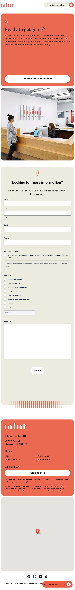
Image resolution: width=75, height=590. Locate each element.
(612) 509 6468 (37, 473)
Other (10, 307)
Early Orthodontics (15, 295)
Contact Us (8, 583)
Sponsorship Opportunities (18, 299)
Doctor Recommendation (17, 287)
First (5, 208)
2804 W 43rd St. (16, 442)
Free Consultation (56, 5)
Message (7, 321)
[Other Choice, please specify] (19, 312)
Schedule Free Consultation (37, 78)
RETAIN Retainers (14, 291)
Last (5, 218)
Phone (6, 238)
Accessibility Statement (36, 583)
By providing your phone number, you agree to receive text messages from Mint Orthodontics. (39, 256)
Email (6, 225)
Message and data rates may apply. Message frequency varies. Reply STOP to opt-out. (37, 265)
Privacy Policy (20, 583)
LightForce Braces (15, 279)
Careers (11, 303)
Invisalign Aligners (15, 283)
